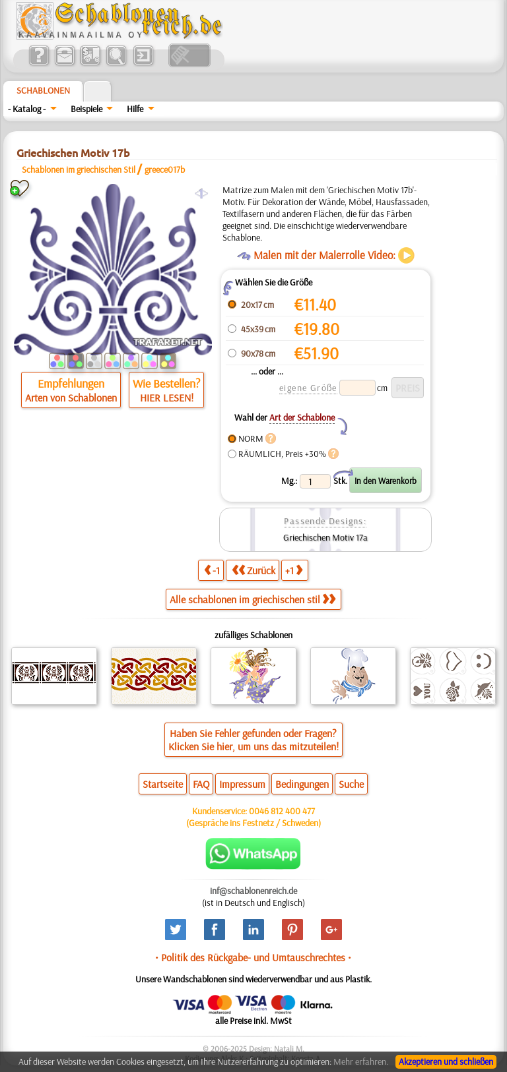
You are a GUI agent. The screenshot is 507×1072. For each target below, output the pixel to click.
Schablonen (43, 90)
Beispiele (86, 109)
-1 (212, 570)
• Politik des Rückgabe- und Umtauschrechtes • (253, 957)
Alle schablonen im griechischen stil (252, 599)
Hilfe (135, 109)
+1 (293, 570)
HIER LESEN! (166, 397)
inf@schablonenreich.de (253, 891)
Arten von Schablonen (71, 397)
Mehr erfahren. (360, 1061)
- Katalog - (27, 109)
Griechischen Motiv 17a (325, 537)
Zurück (253, 570)
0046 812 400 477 (282, 811)
